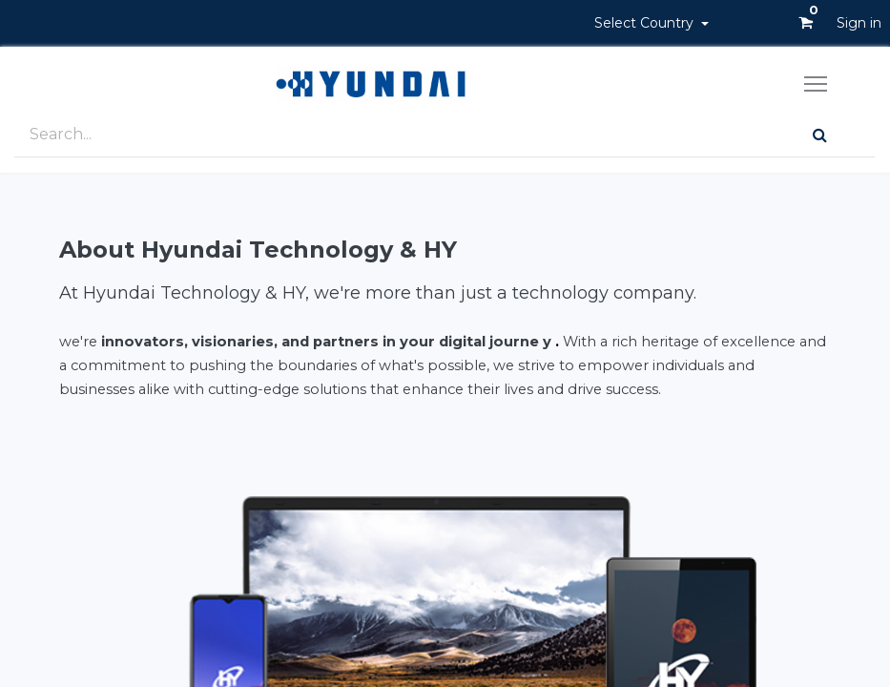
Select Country (645, 22)
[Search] (820, 135)
